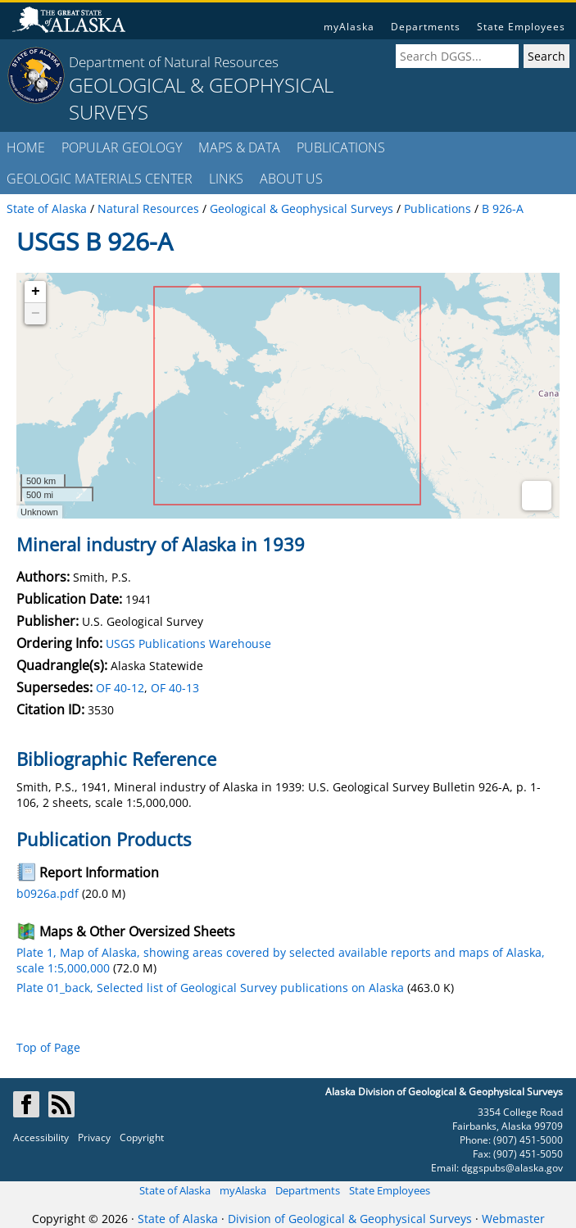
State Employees (521, 27)
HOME (26, 147)
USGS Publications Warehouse (188, 643)
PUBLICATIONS (341, 147)
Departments (425, 27)
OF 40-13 (175, 688)
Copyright (142, 1137)
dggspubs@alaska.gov (512, 1168)
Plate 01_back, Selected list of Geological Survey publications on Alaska (210, 987)
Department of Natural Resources (174, 61)
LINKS (226, 179)
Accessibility (41, 1137)
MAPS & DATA (239, 147)
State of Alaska (175, 1190)
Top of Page (48, 1047)
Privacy (94, 1137)
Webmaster (513, 1218)
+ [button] (35, 291)
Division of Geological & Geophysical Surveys (350, 1218)
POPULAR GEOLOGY (121, 147)
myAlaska (349, 27)
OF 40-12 (120, 688)
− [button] (35, 314)
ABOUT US (291, 179)
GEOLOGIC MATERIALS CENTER (100, 179)
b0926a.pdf (47, 893)
